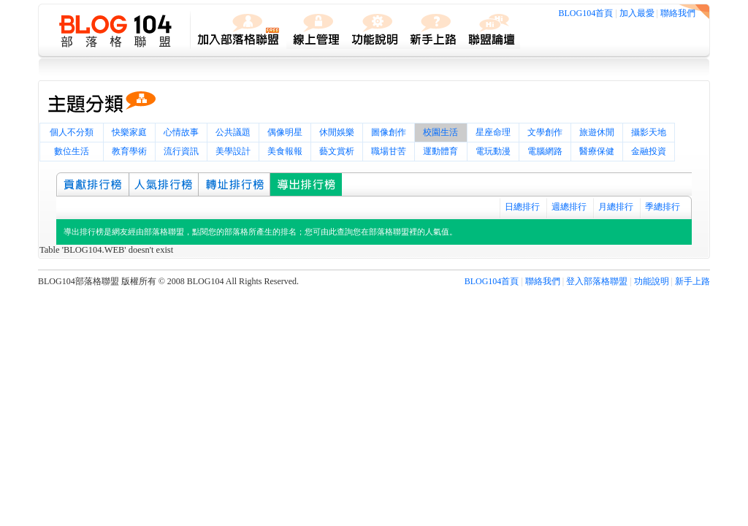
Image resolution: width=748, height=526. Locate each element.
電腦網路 (544, 151)
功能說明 (651, 281)
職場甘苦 (388, 151)
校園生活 (440, 132)
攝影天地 (648, 132)
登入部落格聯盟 (596, 281)
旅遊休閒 (596, 132)
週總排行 (569, 207)
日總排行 (522, 207)
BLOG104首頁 (586, 13)
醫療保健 (596, 151)
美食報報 (284, 151)
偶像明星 (284, 132)
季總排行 (662, 207)
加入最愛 (636, 13)
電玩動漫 (493, 151)
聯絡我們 (677, 13)
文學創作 (544, 132)
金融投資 (648, 151)
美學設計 (233, 151)
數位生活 (71, 151)
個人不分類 (72, 132)
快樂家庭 (129, 132)
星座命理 (493, 132)
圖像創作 (388, 132)
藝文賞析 (336, 151)
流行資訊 (181, 151)
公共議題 (233, 132)
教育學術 (129, 151)
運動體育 (440, 151)
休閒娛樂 (336, 132)
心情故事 (181, 132)
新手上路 (692, 281)
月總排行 (615, 207)
